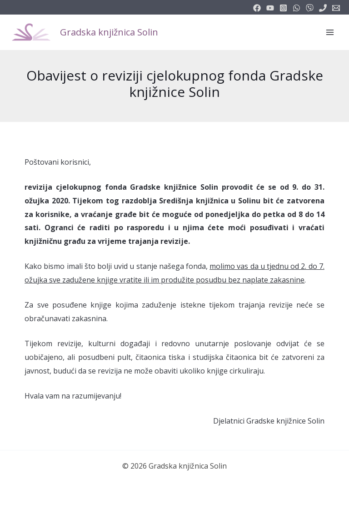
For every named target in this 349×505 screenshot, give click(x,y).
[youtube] (270, 8)
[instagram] (283, 8)
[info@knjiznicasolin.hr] (336, 8)
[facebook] (257, 8)
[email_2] (296, 8)
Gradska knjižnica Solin (109, 32)
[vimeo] (310, 8)
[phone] (323, 8)
